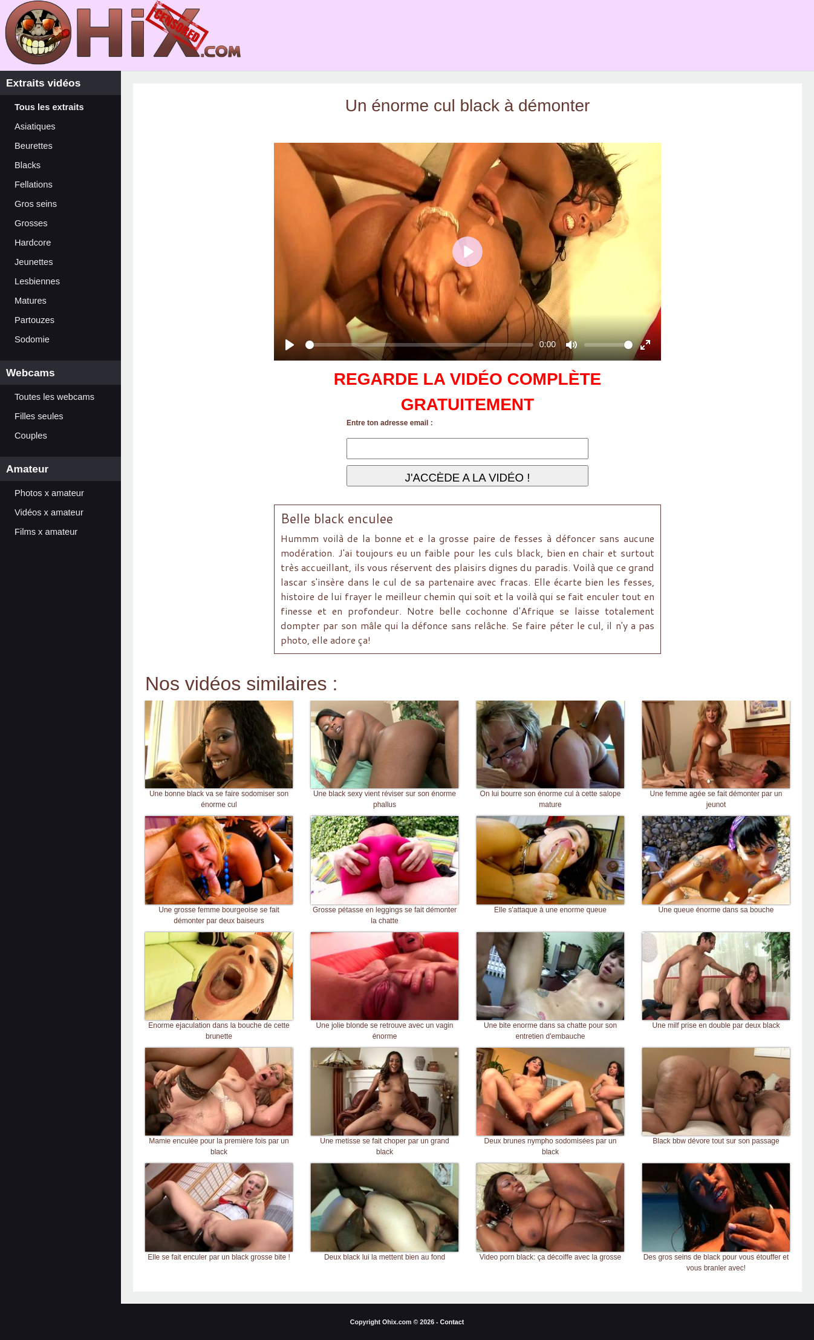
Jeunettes (34, 262)
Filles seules (39, 416)
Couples (31, 435)
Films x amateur (46, 532)
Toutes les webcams (54, 397)
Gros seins (36, 204)
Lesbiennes (37, 281)
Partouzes (34, 320)
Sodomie (32, 339)
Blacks (28, 165)
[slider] (419, 345)
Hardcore (33, 242)
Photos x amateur (49, 493)
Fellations (34, 184)
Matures (31, 301)
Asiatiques (35, 126)
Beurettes (34, 146)
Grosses (31, 223)
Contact (452, 1321)
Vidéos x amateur (49, 512)
